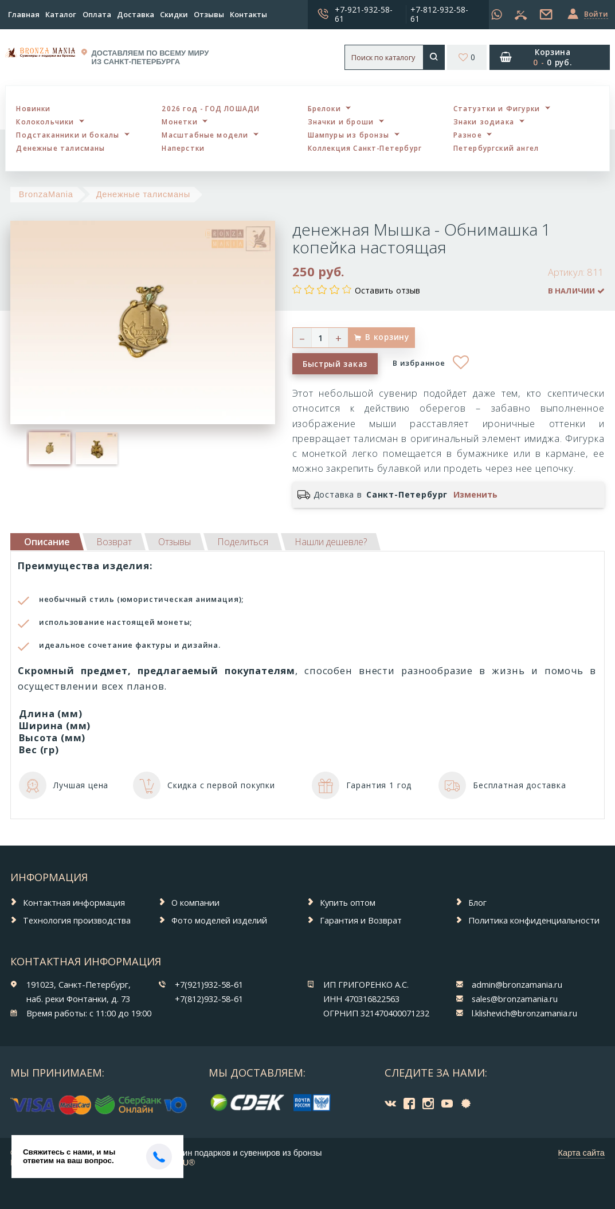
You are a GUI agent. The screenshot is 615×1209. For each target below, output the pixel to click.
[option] (49, 448)
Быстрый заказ (335, 363)
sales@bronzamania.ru (515, 998)
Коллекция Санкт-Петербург (365, 147)
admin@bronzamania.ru (517, 984)
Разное (467, 134)
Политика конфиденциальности (534, 920)
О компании (195, 902)
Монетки (179, 121)
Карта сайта (581, 1152)
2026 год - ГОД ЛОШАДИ (211, 108)
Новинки (33, 108)
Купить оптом (347, 902)
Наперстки (183, 147)
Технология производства (77, 920)
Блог (477, 902)
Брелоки (324, 108)
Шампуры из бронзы (349, 134)
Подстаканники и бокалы (67, 134)
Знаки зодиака (483, 121)
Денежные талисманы (60, 147)
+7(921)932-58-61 (209, 984)
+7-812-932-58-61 (439, 14)
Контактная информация (74, 902)
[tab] (114, 541)
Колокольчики (45, 121)
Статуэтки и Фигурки (496, 108)
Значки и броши (341, 121)
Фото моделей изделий (219, 920)
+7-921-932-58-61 (364, 14)
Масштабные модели (205, 134)
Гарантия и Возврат (361, 920)
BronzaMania (46, 194)
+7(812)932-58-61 (209, 998)
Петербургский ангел (496, 147)
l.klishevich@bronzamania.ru (524, 1013)
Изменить (475, 494)
